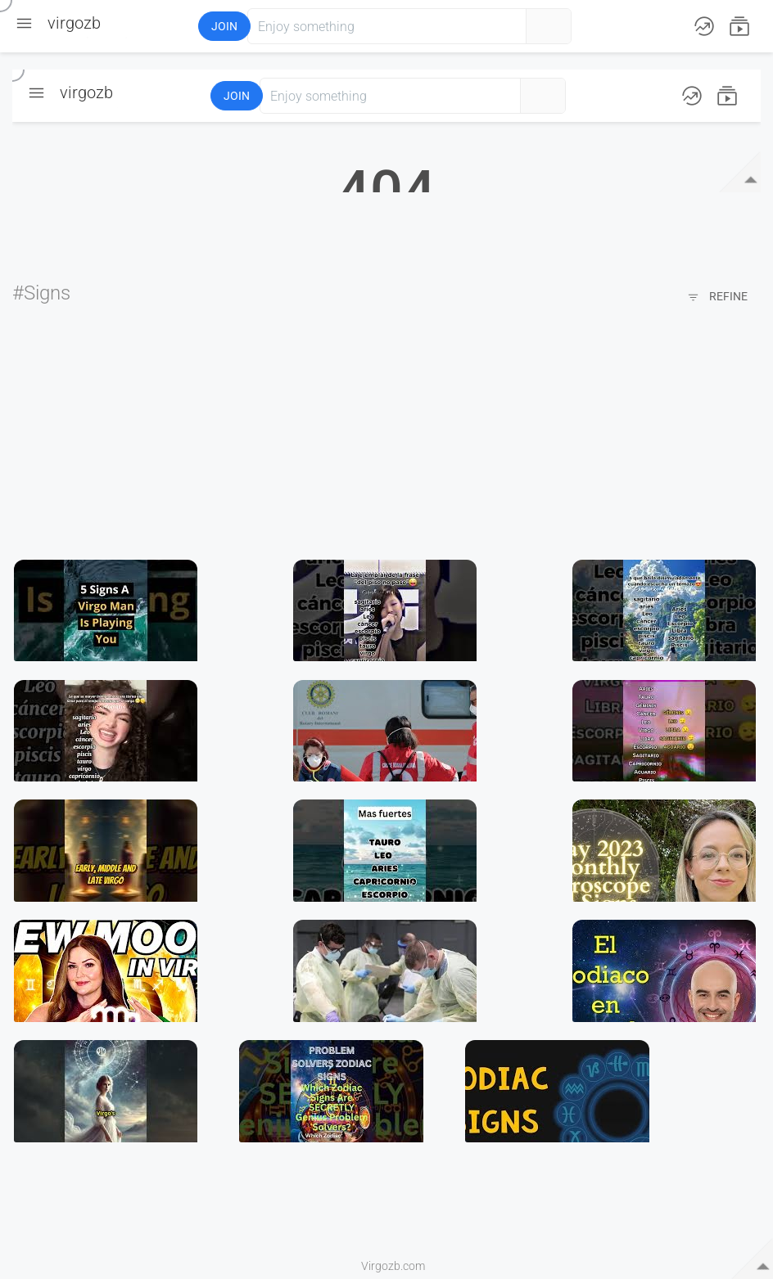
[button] (137, 26)
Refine (717, 298)
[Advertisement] (386, 432)
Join (224, 26)
